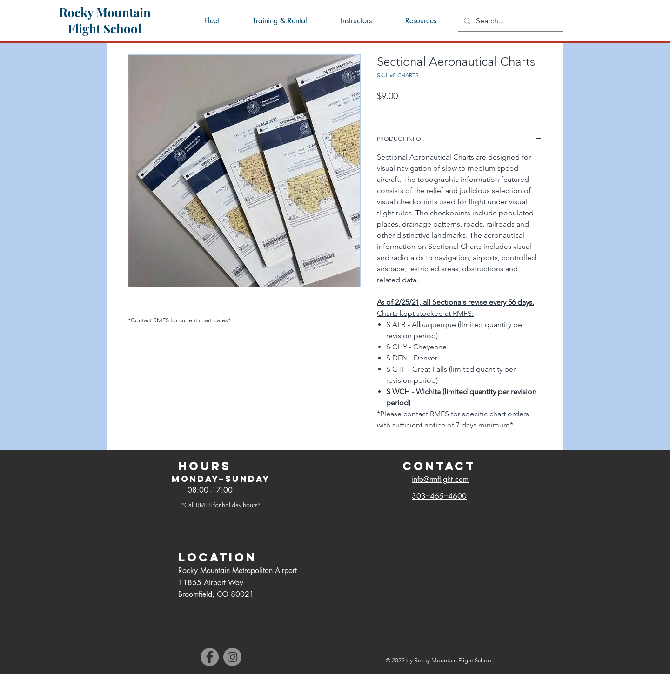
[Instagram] (232, 657)
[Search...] (509, 21)
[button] (420, 21)
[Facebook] (210, 657)
